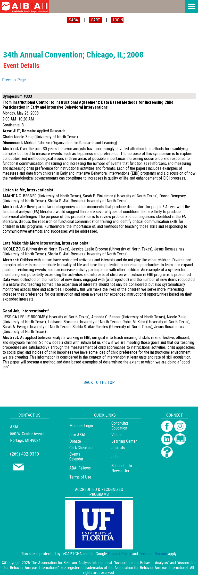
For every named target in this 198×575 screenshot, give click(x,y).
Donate (75, 441)
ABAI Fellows (80, 468)
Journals (118, 447)
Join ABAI (77, 434)
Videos (116, 434)
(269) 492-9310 (24, 454)
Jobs (115, 456)
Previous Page (14, 79)
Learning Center (124, 441)
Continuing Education (119, 426)
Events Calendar (76, 456)
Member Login (81, 425)
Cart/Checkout (81, 447)
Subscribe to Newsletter (121, 468)
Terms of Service (153, 553)
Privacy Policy (119, 553)
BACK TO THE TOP (99, 382)
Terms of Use (80, 477)
